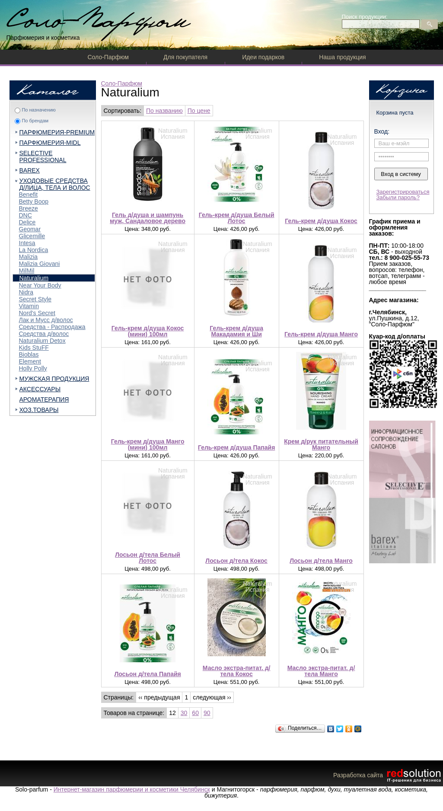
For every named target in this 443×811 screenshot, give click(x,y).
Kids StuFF (34, 347)
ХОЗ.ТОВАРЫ (39, 409)
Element (30, 361)
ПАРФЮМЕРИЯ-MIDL (50, 142)
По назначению (38, 109)
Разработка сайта (388, 775)
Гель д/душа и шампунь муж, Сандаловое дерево (147, 217)
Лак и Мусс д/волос (46, 319)
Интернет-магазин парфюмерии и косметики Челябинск (132, 789)
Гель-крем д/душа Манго (321, 334)
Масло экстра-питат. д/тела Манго (321, 670)
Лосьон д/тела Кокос (236, 560)
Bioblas (29, 354)
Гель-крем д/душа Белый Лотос (236, 217)
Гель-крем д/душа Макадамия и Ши (236, 331)
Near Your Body (40, 285)
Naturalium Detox (42, 340)
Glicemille (32, 236)
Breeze (28, 208)
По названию (164, 110)
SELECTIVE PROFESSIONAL (43, 156)
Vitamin (29, 306)
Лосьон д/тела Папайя (147, 674)
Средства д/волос (44, 333)
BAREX (29, 170)
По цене (199, 110)
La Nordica (33, 249)
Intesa (27, 242)
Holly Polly (33, 368)
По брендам (35, 120)
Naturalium (34, 278)
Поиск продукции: (365, 16)
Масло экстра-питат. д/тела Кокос (237, 670)
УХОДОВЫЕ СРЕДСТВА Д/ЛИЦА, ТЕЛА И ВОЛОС (54, 184)
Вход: (382, 131)
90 (207, 712)
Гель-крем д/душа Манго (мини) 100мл (148, 444)
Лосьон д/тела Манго (321, 560)
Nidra (26, 292)
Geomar (30, 229)
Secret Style (35, 299)
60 (195, 712)
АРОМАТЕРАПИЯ (44, 399)
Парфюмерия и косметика (43, 37)
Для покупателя (185, 57)
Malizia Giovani (39, 263)
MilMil (27, 270)
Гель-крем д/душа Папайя (236, 447)
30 (184, 712)
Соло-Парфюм (108, 57)
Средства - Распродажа (52, 326)
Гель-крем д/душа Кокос (321, 220)
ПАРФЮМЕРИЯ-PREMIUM (57, 132)
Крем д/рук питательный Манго (321, 444)
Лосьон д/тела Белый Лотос (147, 557)
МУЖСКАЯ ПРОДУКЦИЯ (54, 378)
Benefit (28, 194)
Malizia (28, 256)
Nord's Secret (37, 313)
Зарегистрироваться (403, 191)
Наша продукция (342, 57)
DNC (25, 215)
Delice (27, 222)
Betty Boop (34, 201)
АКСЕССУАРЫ (40, 389)
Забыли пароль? (398, 197)
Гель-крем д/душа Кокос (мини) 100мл (148, 331)
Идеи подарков (263, 57)
